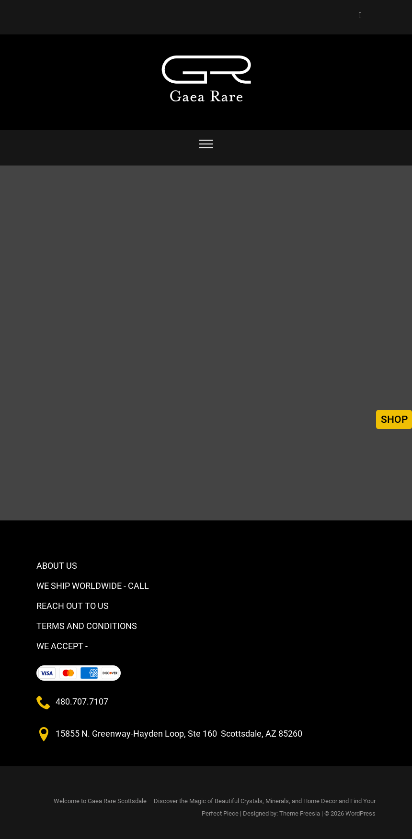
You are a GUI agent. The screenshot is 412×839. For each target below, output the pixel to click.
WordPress (360, 813)
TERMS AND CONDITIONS (86, 626)
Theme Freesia (299, 813)
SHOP (394, 419)
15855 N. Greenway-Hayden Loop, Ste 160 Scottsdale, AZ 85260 (179, 734)
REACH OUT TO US (72, 606)
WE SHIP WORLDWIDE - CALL (92, 586)
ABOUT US (56, 566)
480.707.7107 (82, 701)
